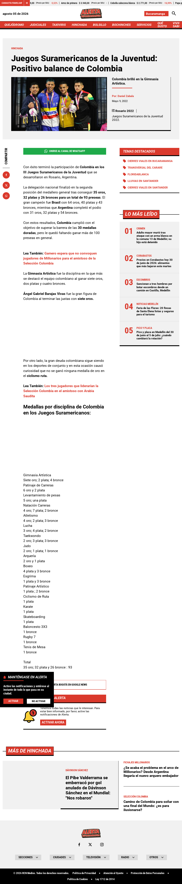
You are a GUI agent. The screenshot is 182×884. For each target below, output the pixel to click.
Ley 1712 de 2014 (105, 879)
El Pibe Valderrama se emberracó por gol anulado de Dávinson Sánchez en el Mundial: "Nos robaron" (88, 788)
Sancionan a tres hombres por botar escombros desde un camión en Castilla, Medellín (154, 287)
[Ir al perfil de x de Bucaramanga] (90, 844)
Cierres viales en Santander (148, 187)
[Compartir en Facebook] (6, 175)
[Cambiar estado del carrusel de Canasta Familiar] (27, 3)
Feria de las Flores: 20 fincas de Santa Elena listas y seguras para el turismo (155, 311)
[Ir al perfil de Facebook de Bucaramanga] (79, 844)
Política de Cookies (77, 879)
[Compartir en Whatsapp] (6, 195)
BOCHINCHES (121, 25)
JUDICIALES (38, 25)
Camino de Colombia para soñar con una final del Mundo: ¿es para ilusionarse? (151, 806)
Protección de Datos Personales (147, 873)
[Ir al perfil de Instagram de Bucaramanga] (102, 844)
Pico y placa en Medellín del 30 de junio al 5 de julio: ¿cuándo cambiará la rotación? (155, 335)
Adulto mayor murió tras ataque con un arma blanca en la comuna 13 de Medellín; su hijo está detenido (154, 237)
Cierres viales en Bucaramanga (150, 161)
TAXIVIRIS (59, 25)
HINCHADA (79, 25)
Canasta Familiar (12, 3)
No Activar (38, 701)
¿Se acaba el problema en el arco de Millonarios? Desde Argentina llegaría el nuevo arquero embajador (151, 772)
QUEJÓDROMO (14, 25)
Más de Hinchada (29, 751)
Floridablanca (138, 174)
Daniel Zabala (126, 96)
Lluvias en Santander (143, 181)
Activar (13, 701)
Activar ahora (53, 722)
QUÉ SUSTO (162, 24)
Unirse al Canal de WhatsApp (64, 151)
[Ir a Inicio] (91, 14)
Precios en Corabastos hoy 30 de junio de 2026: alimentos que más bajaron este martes (154, 263)
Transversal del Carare (145, 167)
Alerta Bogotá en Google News (64, 685)
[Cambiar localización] (156, 13)
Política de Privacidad (84, 873)
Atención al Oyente (113, 873)
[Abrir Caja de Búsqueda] (174, 13)
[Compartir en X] (6, 185)
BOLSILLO (99, 25)
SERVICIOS (144, 25)
